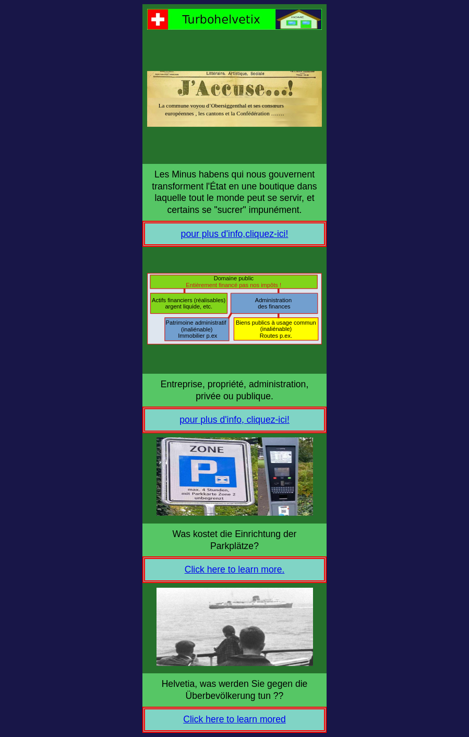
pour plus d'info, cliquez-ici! (234, 419)
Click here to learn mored (234, 719)
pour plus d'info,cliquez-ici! (234, 234)
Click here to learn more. (235, 569)
